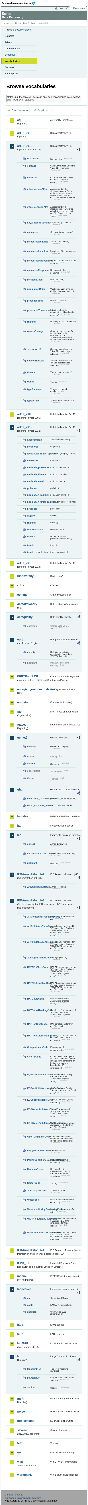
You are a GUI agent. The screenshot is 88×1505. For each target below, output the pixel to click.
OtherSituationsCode (38, 1136)
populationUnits (36, 289)
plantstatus (33, 1377)
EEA (19, 3)
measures (32, 232)
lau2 (20, 1334)
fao (19, 711)
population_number (38, 495)
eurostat (23, 702)
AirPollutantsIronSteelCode (38, 942)
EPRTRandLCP (27, 676)
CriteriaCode (34, 1056)
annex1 (31, 844)
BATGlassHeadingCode (38, 1010)
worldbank (24, 1474)
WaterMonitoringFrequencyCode (38, 1209)
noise (21, 1411)
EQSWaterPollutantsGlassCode (38, 1109)
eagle (30, 1305)
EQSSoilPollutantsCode (38, 1099)
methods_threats (36, 474)
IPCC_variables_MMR (38, 805)
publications (25, 1420)
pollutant (32, 863)
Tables (8, 42)
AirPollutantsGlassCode (38, 926)
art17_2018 (24, 563)
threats (31, 372)
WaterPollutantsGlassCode (38, 1218)
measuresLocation (37, 251)
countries (32, 177)
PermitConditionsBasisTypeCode (38, 1160)
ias (19, 825)
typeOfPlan (33, 400)
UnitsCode (33, 1199)
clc (28, 1298)
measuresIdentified (37, 241)
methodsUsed (35, 279)
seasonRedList (35, 360)
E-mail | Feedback (14, 1494)
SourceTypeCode (36, 1190)
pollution (32, 488)
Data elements (12, 48)
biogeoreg (32, 446)
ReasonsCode (35, 1169)
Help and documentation (18, 29)
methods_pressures (38, 467)
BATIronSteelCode (37, 1024)
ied (19, 835)
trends (30, 381)
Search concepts (45, 110)
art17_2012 (24, 427)
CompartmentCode (37, 1047)
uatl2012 (31, 1312)
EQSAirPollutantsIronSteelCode (38, 1088)
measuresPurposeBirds (38, 260)
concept (31, 746)
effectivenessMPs (37, 189)
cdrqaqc (31, 165)
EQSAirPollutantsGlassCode (38, 1074)
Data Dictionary (29, 23)
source (31, 763)
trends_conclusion (37, 552)
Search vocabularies (20, 110)
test (19, 1443)
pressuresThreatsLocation (38, 310)
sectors (31, 1387)
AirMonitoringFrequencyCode (38, 916)
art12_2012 (24, 132)
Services (9, 67)
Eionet (18, 23)
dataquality (24, 617)
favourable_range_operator (38, 453)
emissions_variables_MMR (38, 798)
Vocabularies (12, 61)
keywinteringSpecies (38, 222)
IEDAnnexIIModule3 (30, 900)
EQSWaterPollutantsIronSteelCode (38, 1123)
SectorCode (33, 1183)
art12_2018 (24, 145)
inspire (22, 1276)
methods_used (35, 481)
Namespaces (12, 73)
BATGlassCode (35, 998)
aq (19, 120)
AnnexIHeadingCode (38, 887)
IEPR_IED (23, 1263)
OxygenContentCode (38, 1150)
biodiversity (25, 576)
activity (31, 652)
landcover (24, 1289)
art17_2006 (24, 414)
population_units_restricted (38, 502)
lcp (19, 1356)
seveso (22, 1430)
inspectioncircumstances (38, 853)
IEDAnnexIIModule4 (30, 1250)
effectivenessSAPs (37, 207)
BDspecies (33, 158)
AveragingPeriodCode (38, 957)
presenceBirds (35, 300)
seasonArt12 (34, 349)
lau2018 (22, 1343)
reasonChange (35, 331)
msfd (20, 1398)
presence (32, 508)
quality (31, 515)
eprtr (20, 639)
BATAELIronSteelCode (38, 983)
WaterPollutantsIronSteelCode (38, 1232)
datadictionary (27, 604)
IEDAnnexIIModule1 (30, 874)
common (23, 594)
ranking (31, 321)
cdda (20, 585)
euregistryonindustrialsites (33, 689)
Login (61, 8)
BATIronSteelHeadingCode (38, 1035)
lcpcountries (34, 1369)
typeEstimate (34, 389)
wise (20, 1461)
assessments (34, 439)
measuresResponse (38, 270)
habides (22, 816)
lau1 (20, 1324)
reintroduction (35, 529)
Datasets (9, 36)
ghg (19, 789)
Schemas (10, 54)
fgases (21, 724)
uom (20, 1452)
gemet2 (22, 737)
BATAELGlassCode (37, 967)
